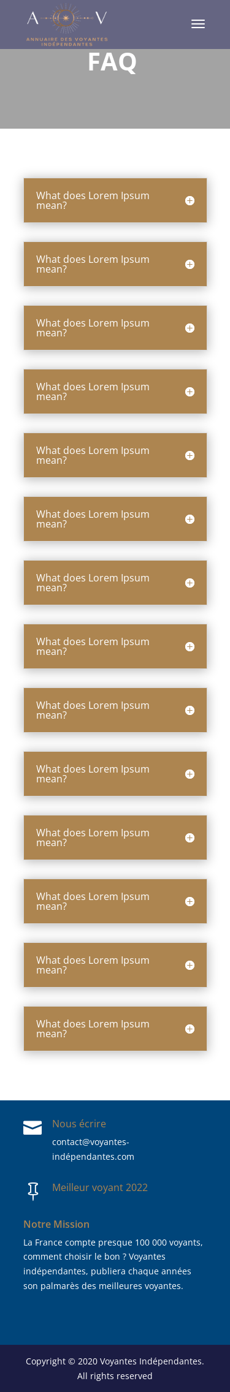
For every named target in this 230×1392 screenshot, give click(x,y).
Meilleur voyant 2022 (100, 1187)
